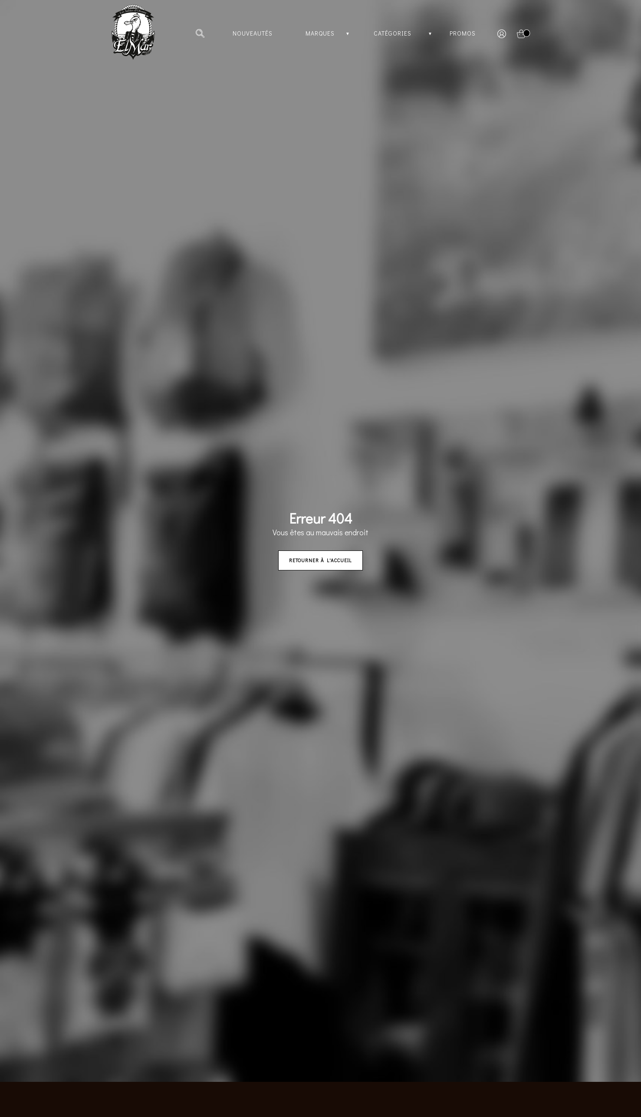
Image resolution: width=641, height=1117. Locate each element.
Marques (320, 33)
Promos (463, 33)
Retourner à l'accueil (320, 560)
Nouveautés (253, 33)
